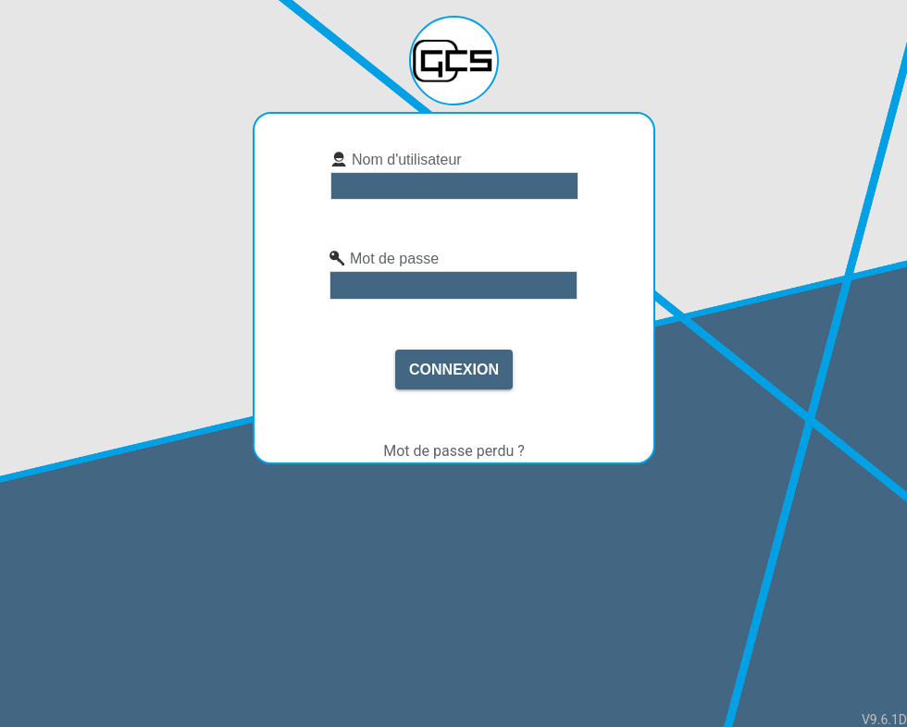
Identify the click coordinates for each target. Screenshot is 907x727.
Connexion (454, 369)
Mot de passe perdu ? (454, 451)
